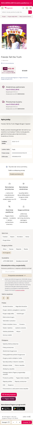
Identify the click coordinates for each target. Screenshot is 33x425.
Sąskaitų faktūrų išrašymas (10, 344)
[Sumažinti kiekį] (13, 422)
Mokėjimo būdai (7, 365)
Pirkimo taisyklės (19, 365)
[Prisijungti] (27, 8)
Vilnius (4, 249)
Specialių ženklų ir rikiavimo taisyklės (13, 362)
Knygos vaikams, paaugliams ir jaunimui (14, 310)
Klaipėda (18, 249)
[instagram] (8, 298)
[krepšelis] (30, 8)
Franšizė (5, 236)
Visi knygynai (6, 252)
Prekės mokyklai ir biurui (10, 324)
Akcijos (18, 331)
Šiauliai (26, 249)
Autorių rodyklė (7, 335)
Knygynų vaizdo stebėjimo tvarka (12, 358)
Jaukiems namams (20, 328)
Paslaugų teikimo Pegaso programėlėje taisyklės (14, 373)
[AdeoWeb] (27, 417)
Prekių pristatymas (8, 347)
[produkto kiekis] (16, 422)
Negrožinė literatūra (21, 306)
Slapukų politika (7, 381)
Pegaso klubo (10, 71)
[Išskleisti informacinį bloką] (23, 8)
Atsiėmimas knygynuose (10, 351)
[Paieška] (30, 12)
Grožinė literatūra (8, 306)
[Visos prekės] (2, 8)
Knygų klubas (6, 240)
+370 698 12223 (8, 261)
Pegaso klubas (10, 399)
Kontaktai (20, 236)
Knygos (4, 16)
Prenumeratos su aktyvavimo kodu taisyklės (15, 388)
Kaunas (11, 249)
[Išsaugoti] (6, 422)
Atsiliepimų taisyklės (8, 369)
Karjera (12, 236)
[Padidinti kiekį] (19, 422)
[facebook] (3, 298)
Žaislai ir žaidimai (7, 328)
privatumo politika (19, 290)
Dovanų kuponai (10, 395)
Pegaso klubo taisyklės (22, 378)
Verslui (27, 236)
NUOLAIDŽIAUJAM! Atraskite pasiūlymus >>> (16, 3)
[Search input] (14, 12)
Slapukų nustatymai (20, 381)
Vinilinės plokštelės (8, 331)
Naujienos (11, 385)
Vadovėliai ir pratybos (9, 320)
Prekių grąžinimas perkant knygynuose (14, 354)
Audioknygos (20, 313)
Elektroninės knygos (8, 317)
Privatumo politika (8, 378)
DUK (4, 385)
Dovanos (22, 324)
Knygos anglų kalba (12, 16)
